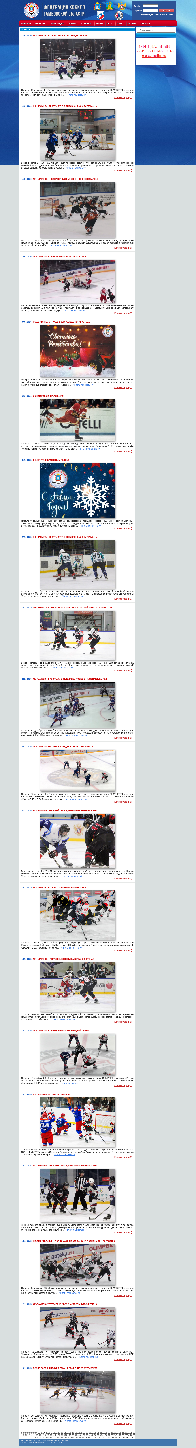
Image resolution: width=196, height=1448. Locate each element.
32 (114, 1432)
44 (34, 1435)
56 (67, 1435)
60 (78, 1435)
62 (84, 1435)
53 (59, 1435)
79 (131, 1435)
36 (125, 1432)
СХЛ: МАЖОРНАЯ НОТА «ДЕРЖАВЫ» (51, 1094)
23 (90, 1432)
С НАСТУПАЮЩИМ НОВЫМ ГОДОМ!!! (51, 460)
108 (120, 1437)
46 (40, 1435)
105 (108, 1437)
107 (116, 1437)
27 (101, 1432)
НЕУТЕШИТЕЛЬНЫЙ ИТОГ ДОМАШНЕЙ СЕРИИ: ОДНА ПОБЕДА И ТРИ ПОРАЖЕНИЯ (74, 1241)
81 (36, 1437)
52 (56, 1435)
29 (106, 1432)
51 (54, 1435)
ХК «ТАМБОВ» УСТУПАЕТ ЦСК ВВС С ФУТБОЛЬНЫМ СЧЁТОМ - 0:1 (66, 1304)
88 (55, 1437)
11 (56, 1432)
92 (66, 1437)
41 (26, 1435)
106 (112, 1437)
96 (77, 1437)
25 (95, 1432)
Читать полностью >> (77, 95)
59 (76, 1435)
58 (73, 1435)
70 (106, 1435)
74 (117, 1435)
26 (98, 1432)
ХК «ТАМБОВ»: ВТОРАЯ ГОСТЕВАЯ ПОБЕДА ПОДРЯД (59, 887)
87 (52, 1437)
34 (120, 1432)
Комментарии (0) (123, 97)
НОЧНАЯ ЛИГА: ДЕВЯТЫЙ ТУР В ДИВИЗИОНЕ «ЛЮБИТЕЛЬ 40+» (65, 106)
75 (120, 1435)
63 (87, 1435)
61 (81, 1435)
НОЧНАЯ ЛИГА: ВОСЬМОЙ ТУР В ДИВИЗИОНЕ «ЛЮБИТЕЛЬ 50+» (65, 1166)
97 (80, 1437)
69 (103, 1435)
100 (88, 1437)
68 (101, 1435)
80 (134, 1435)
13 (62, 1432)
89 (58, 1437)
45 (37, 1435)
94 (72, 1437)
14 (65, 1432)
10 (54, 1432)
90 (60, 1437)
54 (62, 1435)
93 (69, 1437)
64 (90, 1435)
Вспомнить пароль (164, 15)
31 (112, 1432)
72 (112, 1435)
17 (73, 1432)
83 (41, 1437)
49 (48, 1435)
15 (67, 1432)
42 (29, 1435)
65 (92, 1435)
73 (114, 1435)
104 (104, 1437)
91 (63, 1437)
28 (103, 1432)
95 (74, 1437)
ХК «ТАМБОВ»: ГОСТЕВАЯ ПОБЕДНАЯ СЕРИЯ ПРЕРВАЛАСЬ (63, 746)
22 (87, 1432)
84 (44, 1437)
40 (23, 1435)
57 (70, 1435)
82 (38, 1437)
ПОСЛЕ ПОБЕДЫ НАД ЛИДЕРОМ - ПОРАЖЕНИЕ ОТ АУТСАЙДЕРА (65, 1368)
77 (125, 1435)
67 (98, 1435)
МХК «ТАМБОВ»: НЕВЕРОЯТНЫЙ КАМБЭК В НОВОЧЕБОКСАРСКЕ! (66, 179)
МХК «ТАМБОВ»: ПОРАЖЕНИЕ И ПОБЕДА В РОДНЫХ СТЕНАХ (63, 959)
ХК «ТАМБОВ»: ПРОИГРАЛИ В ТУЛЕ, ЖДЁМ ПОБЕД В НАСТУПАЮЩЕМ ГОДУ (70, 679)
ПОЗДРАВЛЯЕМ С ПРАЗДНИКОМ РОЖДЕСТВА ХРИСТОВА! (61, 322)
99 (85, 1437)
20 (81, 1432)
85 (47, 1437)
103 (100, 1437)
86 (49, 1437)
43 (31, 1435)
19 (78, 1432)
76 (123, 1435)
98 (83, 1437)
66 (95, 1435)
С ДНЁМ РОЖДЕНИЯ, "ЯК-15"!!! (48, 396)
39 (134, 1432)
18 (76, 1432)
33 (117, 1432)
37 (128, 1432)
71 (109, 1435)
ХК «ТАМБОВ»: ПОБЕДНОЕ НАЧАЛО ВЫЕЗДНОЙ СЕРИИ (61, 1030)
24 (92, 1432)
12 (59, 1432)
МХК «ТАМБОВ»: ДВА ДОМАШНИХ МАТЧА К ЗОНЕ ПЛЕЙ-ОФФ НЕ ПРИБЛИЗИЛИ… (73, 607)
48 (45, 1435)
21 (84, 1432)
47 (42, 1435)
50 (51, 1435)
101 (92, 1437)
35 (123, 1432)
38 (131, 1432)
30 (109, 1432)
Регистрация (146, 15)
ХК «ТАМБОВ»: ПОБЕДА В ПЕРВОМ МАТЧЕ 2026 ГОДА (60, 256)
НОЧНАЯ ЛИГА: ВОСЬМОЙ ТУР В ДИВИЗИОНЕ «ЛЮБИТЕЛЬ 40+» (65, 810)
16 (70, 1432)
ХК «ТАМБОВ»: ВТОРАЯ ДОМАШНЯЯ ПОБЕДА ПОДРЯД (60, 35)
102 (96, 1437)
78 (128, 1435)
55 (65, 1435)
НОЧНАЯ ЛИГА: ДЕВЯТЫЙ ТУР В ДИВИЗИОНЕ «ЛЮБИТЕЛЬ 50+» (65, 537)
